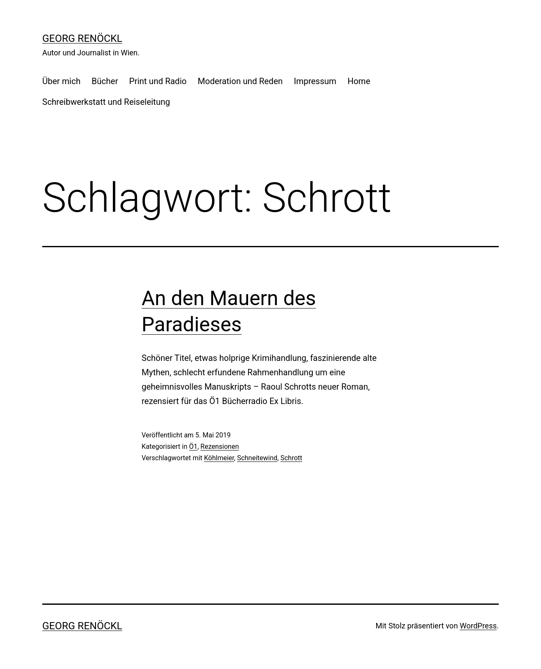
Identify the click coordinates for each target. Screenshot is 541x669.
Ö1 (193, 446)
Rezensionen (219, 446)
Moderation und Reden (240, 81)
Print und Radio (158, 81)
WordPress (478, 625)
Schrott (291, 458)
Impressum (315, 81)
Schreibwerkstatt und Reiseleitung (106, 102)
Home (358, 81)
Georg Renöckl (82, 38)
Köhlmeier (219, 458)
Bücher (105, 81)
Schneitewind (257, 458)
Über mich (61, 81)
